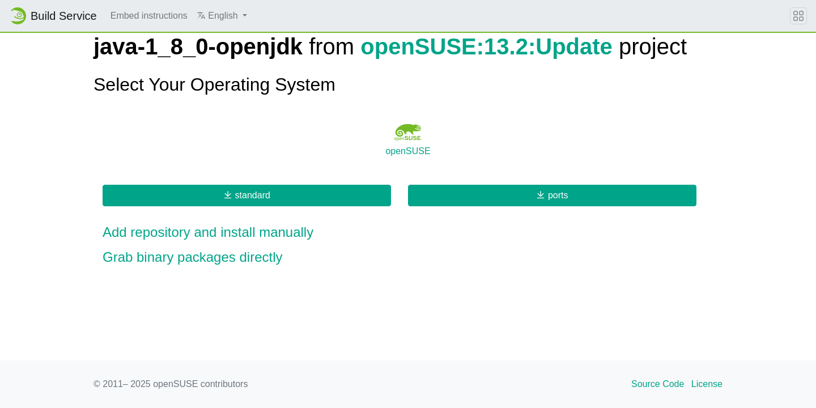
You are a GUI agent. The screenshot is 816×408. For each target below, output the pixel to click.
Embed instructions (149, 15)
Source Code (657, 384)
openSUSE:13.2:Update (486, 46)
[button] (222, 16)
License (706, 384)
